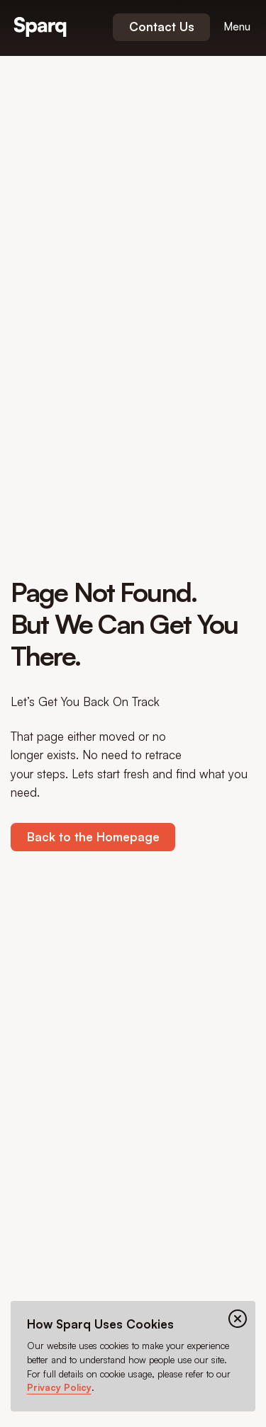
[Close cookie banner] (237, 1318)
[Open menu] (237, 27)
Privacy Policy (59, 1387)
